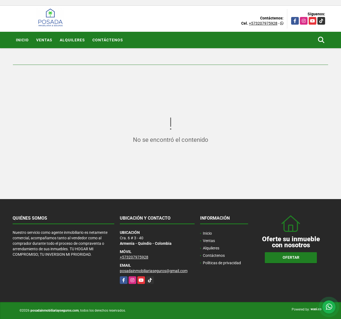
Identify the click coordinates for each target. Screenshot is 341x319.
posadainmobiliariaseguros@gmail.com (153, 271)
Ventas (44, 40)
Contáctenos (107, 40)
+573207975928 (263, 23)
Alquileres (72, 40)
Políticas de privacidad (222, 263)
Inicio (22, 40)
